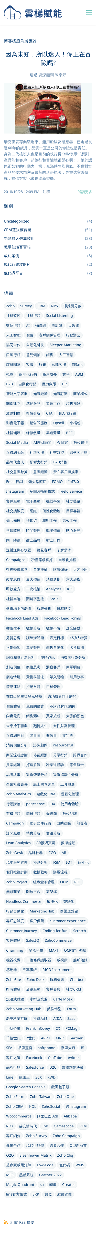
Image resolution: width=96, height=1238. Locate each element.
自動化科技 (35, 344)
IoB (45, 1126)
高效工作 (69, 520)
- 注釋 (45, 191)
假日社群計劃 (17, 871)
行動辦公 (73, 335)
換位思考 (33, 667)
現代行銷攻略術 (17, 264)
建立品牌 (33, 540)
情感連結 (13, 686)
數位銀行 (80, 442)
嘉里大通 (68, 1047)
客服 (29, 364)
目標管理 (53, 686)
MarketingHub (42, 911)
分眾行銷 (60, 755)
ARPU (45, 1038)
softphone (46, 1047)
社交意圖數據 (17, 471)
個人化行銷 (67, 413)
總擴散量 (33, 432)
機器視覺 (13, 959)
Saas (71, 1018)
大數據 (73, 325)
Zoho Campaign (66, 1135)
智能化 (68, 901)
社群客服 (37, 452)
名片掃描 (77, 647)
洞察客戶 (53, 667)
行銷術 (31, 520)
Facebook (34, 1057)
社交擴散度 (15, 510)
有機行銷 (13, 813)
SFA (9, 1047)
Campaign (15, 823)
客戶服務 (13, 501)
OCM (64, 881)
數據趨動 (68, 842)
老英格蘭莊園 (17, 1018)
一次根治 (33, 588)
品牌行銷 (13, 1067)
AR (64, 852)
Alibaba (70, 1116)
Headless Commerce (23, 901)
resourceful (63, 745)
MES (10, 1174)
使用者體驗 (70, 803)
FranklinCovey (38, 1028)
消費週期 (53, 579)
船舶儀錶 (80, 959)
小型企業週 (39, 999)
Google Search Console (26, 1086)
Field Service (71, 491)
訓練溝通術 (35, 637)
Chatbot (76, 979)
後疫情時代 (28, 1126)
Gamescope (64, 1126)
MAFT (53, 950)
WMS (80, 1164)
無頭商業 (13, 891)
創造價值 (13, 667)
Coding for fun (55, 930)
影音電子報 (15, 422)
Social (55, 598)
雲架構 (51, 891)
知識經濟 (40, 393)
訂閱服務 (13, 833)
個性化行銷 (28, 374)
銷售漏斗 (33, 715)
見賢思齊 (13, 637)
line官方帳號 (16, 1194)
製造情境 (13, 676)
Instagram (15, 491)
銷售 (49, 354)
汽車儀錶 (30, 969)
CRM (41, 305)
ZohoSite (13, 979)
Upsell (58, 422)
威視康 (62, 959)
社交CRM (73, 989)
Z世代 (30, 1038)
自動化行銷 (27, 383)
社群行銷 (33, 315)
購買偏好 (60, 569)
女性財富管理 (64, 725)
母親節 (51, 813)
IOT (69, 862)
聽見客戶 (44, 550)
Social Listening (59, 315)
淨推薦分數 (72, 305)
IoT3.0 (73, 481)
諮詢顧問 (40, 745)
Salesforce (35, 1067)
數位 (48, 1194)
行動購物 (13, 803)
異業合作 (13, 1145)
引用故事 (77, 676)
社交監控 (57, 452)
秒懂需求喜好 (42, 559)
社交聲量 (73, 501)
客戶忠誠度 (15, 920)
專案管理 (33, 647)
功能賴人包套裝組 (19, 238)
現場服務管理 (17, 862)
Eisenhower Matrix (35, 1155)
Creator (68, 1184)
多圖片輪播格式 (42, 491)
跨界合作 (80, 755)
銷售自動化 (55, 647)
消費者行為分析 (73, 657)
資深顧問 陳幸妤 (52, 74)
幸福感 (75, 422)
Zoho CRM (15, 1106)
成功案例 (11, 255)
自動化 (77, 364)
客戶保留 (37, 920)
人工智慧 (66, 354)
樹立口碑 (53, 540)
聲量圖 (35, 735)
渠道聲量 (53, 432)
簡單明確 (73, 667)
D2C (52, 1067)
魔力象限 (49, 383)
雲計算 (57, 325)
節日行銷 (33, 813)
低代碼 (64, 1164)
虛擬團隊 (13, 364)
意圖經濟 (40, 471)
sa (42, 1184)
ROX (9, 1126)
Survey (26, 305)
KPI (70, 588)
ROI (77, 881)
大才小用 (80, 569)
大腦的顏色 (75, 715)
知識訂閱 (60, 393)
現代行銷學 (35, 1145)
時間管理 (33, 530)
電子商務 (33, 501)
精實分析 (33, 833)
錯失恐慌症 (37, 481)
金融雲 (62, 442)
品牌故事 (13, 774)
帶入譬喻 (57, 676)
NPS (54, 305)
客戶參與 (53, 989)
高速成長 (49, 374)
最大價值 (33, 579)
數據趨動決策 (72, 1067)
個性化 (83, 862)
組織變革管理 (44, 881)
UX (52, 803)
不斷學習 (13, 647)
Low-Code (45, 1164)
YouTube (55, 1057)
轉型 (53, 1184)
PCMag (72, 1028)
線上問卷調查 (44, 784)
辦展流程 (60, 871)
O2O (10, 1155)
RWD (51, 1077)
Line (9, 1077)
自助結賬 (64, 823)
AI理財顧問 (42, 442)
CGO (52, 852)
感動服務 (33, 403)
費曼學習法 (35, 676)
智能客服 (59, 364)
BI (82, 1047)
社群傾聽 (13, 432)
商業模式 (80, 393)
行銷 (42, 364)
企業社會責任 (17, 784)
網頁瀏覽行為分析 (20, 657)
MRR (60, 1038)
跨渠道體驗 (55, 764)
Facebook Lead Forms (62, 618)
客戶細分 (13, 1135)
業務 (66, 374)
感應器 (11, 969)
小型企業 (13, 1028)
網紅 (33, 510)
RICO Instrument (57, 969)
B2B (9, 383)
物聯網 (40, 325)
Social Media (17, 442)
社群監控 (13, 315)
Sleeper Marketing (65, 344)
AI (28, 325)
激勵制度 (13, 413)
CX (58, 1028)
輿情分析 (33, 413)
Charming (14, 950)
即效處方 (13, 588)
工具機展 (67, 784)
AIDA (57, 1018)
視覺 (9, 374)
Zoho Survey (36, 1135)
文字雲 (67, 735)
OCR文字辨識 (75, 950)
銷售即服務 (39, 422)
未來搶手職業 (17, 725)
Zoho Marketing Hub (23, 1008)
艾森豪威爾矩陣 (18, 1164)
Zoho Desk (35, 979)
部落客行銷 (79, 452)
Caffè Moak (62, 999)
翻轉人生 (40, 725)
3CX (38, 1077)
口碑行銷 (13, 354)
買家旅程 (53, 715)
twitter (73, 1057)
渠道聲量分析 (37, 774)
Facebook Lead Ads (22, 618)
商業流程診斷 (17, 755)
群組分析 (53, 833)
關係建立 (13, 403)
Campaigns (16, 559)
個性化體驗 (51, 510)
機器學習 (53, 501)
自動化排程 (67, 559)
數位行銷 (13, 325)
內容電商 (13, 715)
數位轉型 (54, 1008)
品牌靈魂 (25, 1047)
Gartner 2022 (50, 1174)
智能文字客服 (17, 393)
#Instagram (76, 1106)
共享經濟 (13, 764)
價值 (29, 335)
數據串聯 (53, 628)
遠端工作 (53, 403)
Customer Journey (21, 930)
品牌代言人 (15, 462)
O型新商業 (78, 1145)
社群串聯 (13, 598)
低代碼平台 (13, 272)
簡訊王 (24, 1077)
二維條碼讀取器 (38, 959)
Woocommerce (18, 1116)
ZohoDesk (14, 852)
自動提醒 (40, 569)
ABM (79, 374)
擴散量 (51, 735)
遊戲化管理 (70, 793)
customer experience (68, 920)
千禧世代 (13, 1038)
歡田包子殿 (60, 1086)
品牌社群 (35, 852)
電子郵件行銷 (40, 823)
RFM (83, 1126)
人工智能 (13, 335)
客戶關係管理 (49, 335)
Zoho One (65, 1096)
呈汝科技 (36, 950)
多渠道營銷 (69, 911)
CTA (49, 413)
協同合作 (13, 344)
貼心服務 (73, 530)
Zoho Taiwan (40, 1096)
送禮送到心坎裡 (18, 550)
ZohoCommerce (58, 940)
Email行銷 (14, 481)
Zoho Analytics (18, 793)
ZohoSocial (51, 1106)
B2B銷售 (60, 462)
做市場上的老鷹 (18, 608)
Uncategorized (16, 221)
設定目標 (57, 637)
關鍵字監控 (35, 598)
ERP (36, 1194)
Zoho (10, 305)
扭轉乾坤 (13, 530)
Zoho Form (15, 1096)
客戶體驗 (13, 940)
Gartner (76, 1038)
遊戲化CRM (46, 793)
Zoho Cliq (65, 1155)
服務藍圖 (57, 979)
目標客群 (73, 510)
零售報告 (77, 764)
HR (64, 383)
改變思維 (13, 579)
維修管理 (64, 1194)
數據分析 (33, 628)
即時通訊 (47, 657)
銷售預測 (73, 403)
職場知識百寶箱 (17, 246)
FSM (56, 862)
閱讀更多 (85, 191)
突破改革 (13, 628)
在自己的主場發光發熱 (24, 696)
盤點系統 (26, 1174)
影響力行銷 (39, 462)
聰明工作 (49, 520)
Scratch (79, 930)
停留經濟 (40, 755)
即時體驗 (13, 989)
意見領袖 (33, 354)
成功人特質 (79, 637)
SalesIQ (32, 940)
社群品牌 (40, 1018)
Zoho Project (16, 881)
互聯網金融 (15, 452)
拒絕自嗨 (33, 686)
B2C (69, 432)
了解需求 (64, 550)
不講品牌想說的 (62, 706)
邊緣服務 (33, 989)
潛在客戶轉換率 (65, 471)
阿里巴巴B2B (47, 1116)
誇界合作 (57, 1145)
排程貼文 (64, 608)
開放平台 (33, 891)
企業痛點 (73, 628)
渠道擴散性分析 (65, 774)
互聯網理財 (15, 735)
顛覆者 (82, 823)
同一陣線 (13, 540)
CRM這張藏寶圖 (17, 229)
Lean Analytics (18, 842)
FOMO (57, 481)
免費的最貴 (35, 706)
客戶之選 (13, 1057)
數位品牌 (69, 813)
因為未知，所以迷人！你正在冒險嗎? (48, 58)
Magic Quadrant (20, 1184)
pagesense (35, 803)
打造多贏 (33, 764)
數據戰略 (40, 871)
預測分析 (40, 862)
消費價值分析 (17, 745)
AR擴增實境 (45, 842)
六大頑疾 (73, 579)
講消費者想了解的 (62, 696)
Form (71, 1008)
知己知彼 (13, 520)
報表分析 (44, 608)
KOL (32, 1106)
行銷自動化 (15, 911)
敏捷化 (52, 901)
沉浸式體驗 (15, 999)
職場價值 (53, 530)
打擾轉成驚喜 (17, 569)
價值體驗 (13, 706)
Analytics (53, 588)
